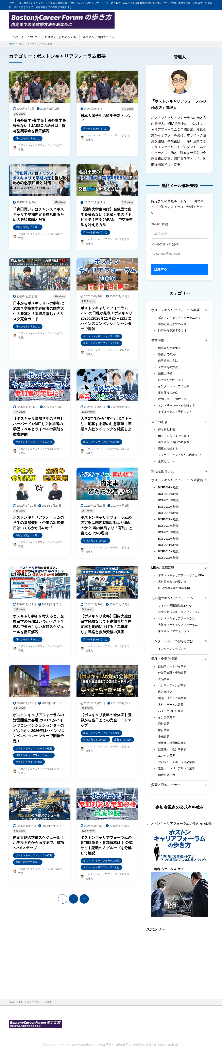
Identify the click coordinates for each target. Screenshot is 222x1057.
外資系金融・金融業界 (172, 673)
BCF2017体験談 (168, 494)
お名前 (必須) (159, 224)
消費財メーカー (168, 776)
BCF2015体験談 (168, 513)
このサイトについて (25, 37)
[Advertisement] (179, 963)
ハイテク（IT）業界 (170, 712)
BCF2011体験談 (168, 545)
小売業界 (163, 738)
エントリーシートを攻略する (176, 405)
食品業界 (163, 680)
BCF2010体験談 (168, 552)
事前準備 (157, 340)
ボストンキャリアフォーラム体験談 (177, 480)
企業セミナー (166, 461)
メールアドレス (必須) (165, 244)
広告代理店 (165, 693)
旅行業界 (163, 731)
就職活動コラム (162, 472)
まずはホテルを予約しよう (175, 412)
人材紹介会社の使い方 (172, 582)
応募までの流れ (168, 354)
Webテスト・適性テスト (173, 399)
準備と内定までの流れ (172, 324)
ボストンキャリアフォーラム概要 (175, 310)
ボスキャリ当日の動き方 (173, 442)
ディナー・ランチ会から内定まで (179, 455)
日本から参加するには (172, 330)
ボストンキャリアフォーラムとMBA (181, 576)
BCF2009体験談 (168, 488)
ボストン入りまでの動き (173, 436)
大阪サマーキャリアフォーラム (178, 625)
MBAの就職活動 (162, 568)
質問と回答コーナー (165, 786)
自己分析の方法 (168, 361)
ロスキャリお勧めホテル (60, 37)
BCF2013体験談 (168, 533)
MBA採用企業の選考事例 (174, 589)
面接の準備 (165, 373)
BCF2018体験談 (168, 500)
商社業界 (163, 725)
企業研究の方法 (168, 367)
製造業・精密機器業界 (172, 744)
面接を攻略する (168, 449)
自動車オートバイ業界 (172, 667)
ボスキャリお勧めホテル (98, 37)
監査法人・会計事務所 (172, 750)
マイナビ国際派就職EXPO (175, 606)
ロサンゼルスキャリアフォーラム (179, 613)
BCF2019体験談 (168, 507)
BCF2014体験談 (168, 526)
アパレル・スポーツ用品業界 (176, 763)
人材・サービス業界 (171, 705)
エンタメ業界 (166, 757)
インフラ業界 (166, 718)
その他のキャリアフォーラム (172, 599)
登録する (160, 269)
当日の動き (159, 422)
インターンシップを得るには (172, 642)
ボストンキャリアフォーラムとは (179, 317)
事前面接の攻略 (168, 393)
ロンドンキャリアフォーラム (176, 619)
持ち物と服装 (166, 429)
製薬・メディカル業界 (172, 699)
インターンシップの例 (172, 649)
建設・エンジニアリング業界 (176, 770)
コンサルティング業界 (172, 686)
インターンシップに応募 (173, 386)
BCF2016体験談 (168, 558)
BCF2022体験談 (168, 520)
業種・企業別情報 (164, 660)
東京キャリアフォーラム (173, 632)
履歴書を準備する (169, 348)
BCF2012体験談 (168, 539)
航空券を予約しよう (171, 380)
